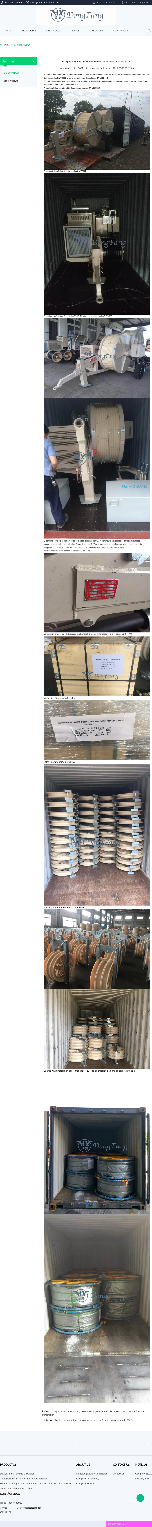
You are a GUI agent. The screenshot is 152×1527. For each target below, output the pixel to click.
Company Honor (85, 1483)
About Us (97, 30)
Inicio (8, 30)
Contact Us (120, 30)
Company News (22, 44)
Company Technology (87, 1478)
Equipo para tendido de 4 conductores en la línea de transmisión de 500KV (94, 1420)
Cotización (129, 2)
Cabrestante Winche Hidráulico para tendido (23, 1478)
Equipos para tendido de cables (17, 1473)
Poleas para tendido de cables (16, 1488)
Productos (29, 30)
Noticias (76, 30)
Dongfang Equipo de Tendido (91, 1473)
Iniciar (99, 2)
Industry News (10, 80)
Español (144, 2)
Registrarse (111, 2)
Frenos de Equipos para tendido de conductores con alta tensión (35, 1483)
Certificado (53, 30)
